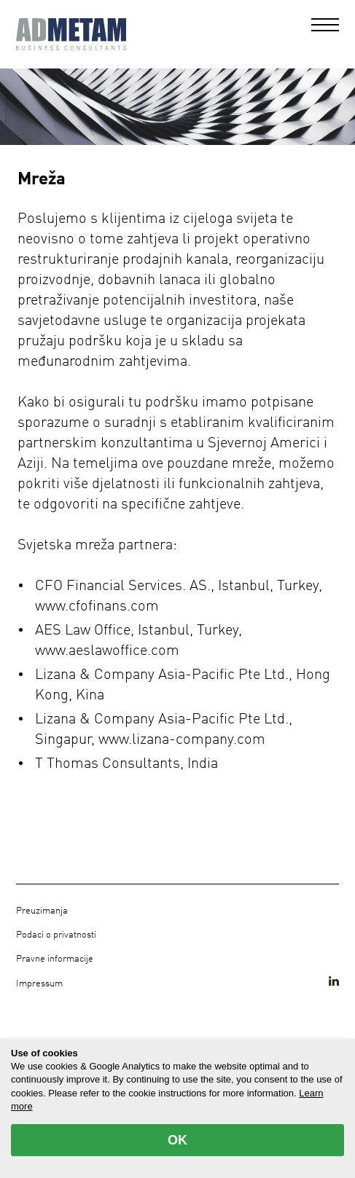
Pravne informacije (54, 959)
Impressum (39, 984)
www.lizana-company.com (181, 740)
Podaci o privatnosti (56, 935)
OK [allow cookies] (177, 1140)
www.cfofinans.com (97, 607)
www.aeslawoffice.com (107, 651)
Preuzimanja (42, 911)
